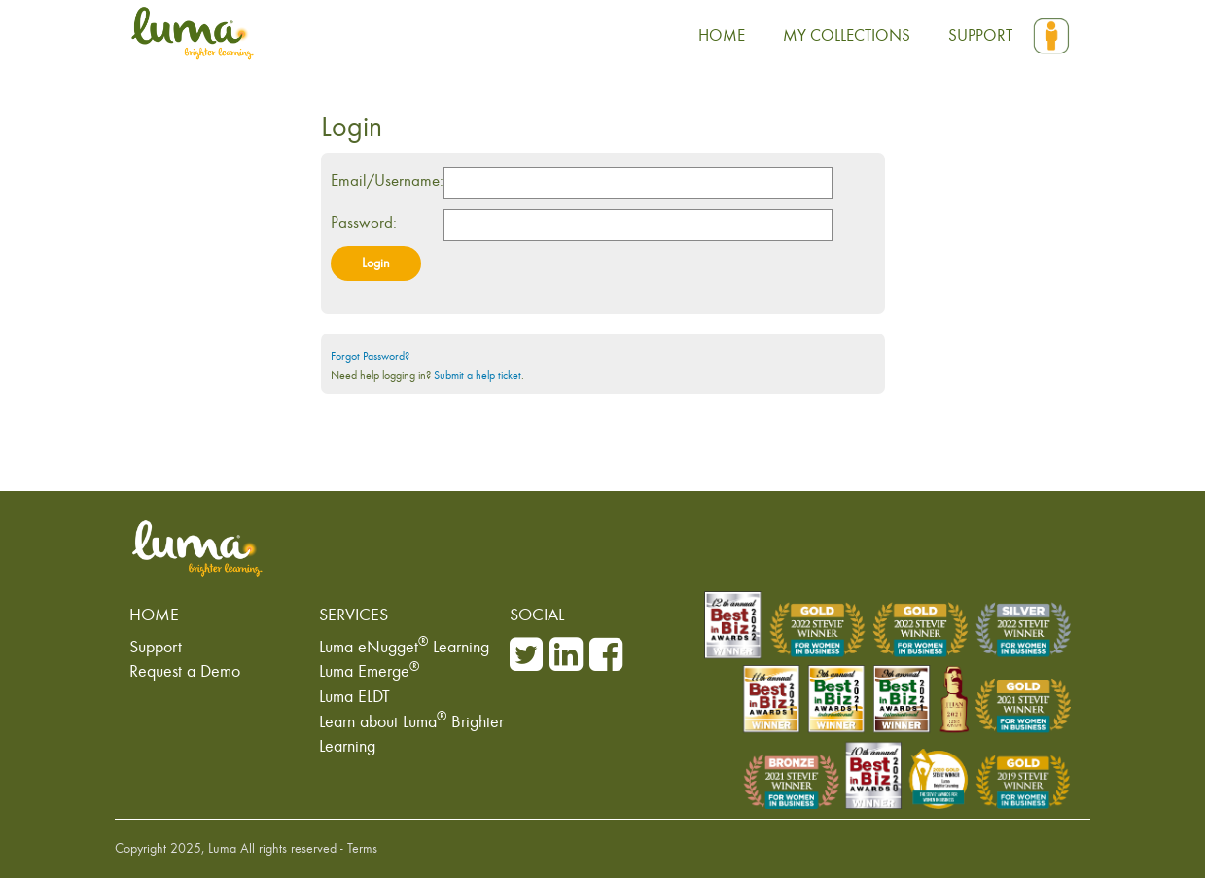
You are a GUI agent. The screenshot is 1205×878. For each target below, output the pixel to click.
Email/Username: (387, 180)
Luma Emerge (369, 671)
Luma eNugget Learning (404, 646)
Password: (364, 222)
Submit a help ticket (477, 375)
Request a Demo (184, 671)
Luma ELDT (354, 696)
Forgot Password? (370, 356)
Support (155, 646)
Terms (362, 848)
